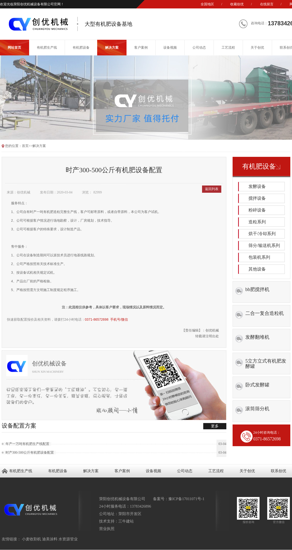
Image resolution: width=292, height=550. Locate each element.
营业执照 (106, 529)
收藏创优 (237, 4)
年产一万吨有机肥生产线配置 (28, 444)
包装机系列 (259, 257)
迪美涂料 (49, 539)
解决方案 (112, 47)
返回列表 (211, 189)
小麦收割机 (31, 539)
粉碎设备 (257, 210)
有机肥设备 (81, 47)
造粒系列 (257, 221)
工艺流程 (228, 47)
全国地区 (207, 4)
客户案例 (141, 47)
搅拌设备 (257, 198)
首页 (25, 146)
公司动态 (199, 47)
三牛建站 (126, 521)
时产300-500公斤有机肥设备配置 (31, 452)
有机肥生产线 (47, 47)
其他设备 (257, 269)
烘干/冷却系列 (262, 233)
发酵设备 (257, 186)
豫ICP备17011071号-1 (186, 499)
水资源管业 (68, 539)
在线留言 (266, 4)
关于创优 (257, 47)
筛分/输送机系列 (264, 245)
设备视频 (170, 47)
